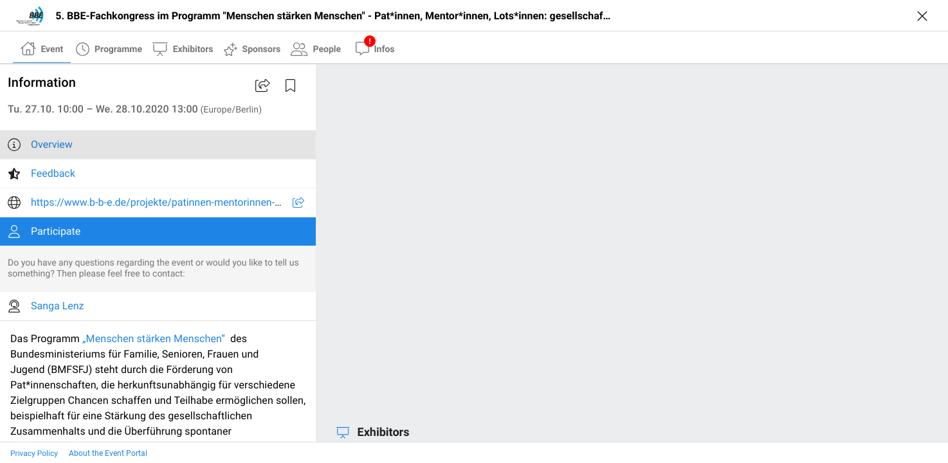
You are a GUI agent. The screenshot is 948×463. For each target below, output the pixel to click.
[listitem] (158, 145)
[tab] (42, 48)
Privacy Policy (34, 453)
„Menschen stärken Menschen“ (154, 338)
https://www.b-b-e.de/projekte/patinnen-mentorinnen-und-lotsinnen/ (186, 202)
